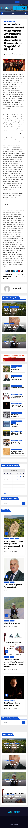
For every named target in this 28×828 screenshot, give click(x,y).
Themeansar (14, 821)
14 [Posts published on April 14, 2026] (7, 483)
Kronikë (11, 306)
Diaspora (12, 21)
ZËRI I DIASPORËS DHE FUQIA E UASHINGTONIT (16, 434)
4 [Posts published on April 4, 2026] (20, 477)
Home (11, 824)
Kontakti (16, 824)
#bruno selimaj (18, 54)
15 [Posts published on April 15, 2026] (10, 483)
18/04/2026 (8, 551)
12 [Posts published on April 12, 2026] (23, 480)
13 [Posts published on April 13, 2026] (4, 483)
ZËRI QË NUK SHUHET (13, 343)
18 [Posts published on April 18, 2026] (20, 483)
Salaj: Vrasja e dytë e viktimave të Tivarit (17, 406)
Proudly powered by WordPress (9, 819)
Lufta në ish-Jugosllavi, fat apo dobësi (14, 326)
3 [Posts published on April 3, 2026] (17, 477)
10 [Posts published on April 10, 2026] (17, 480)
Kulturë (16, 306)
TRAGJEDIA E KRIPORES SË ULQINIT (7, 277)
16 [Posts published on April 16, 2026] (14, 483)
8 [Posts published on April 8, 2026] (10, 480)
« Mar (4, 493)
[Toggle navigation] (13, 13)
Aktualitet (7, 21)
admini (18, 288)
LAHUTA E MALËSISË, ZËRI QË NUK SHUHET (17, 452)
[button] (23, 13)
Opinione (12, 323)
